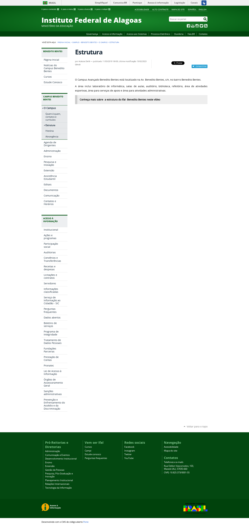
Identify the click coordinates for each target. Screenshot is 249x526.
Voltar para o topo (197, 426)
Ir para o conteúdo (50, 9)
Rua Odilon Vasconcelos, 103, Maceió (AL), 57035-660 (179, 467)
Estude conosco (93, 454)
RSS (206, 26)
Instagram (197, 26)
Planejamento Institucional (59, 480)
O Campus (103, 42)
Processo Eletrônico (160, 34)
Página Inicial (64, 42)
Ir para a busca (85, 9)
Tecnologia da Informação (58, 487)
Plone (86, 521)
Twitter (201, 26)
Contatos (203, 34)
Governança (92, 34)
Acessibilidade (142, 9)
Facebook (188, 26)
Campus (75, 42)
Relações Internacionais (57, 484)
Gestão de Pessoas (54, 469)
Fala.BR (191, 34)
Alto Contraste (160, 9)
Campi (88, 450)
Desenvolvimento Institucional (61, 458)
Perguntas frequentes (96, 458)
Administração (52, 451)
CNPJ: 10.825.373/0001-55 (177, 472)
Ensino (48, 462)
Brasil (52, 2)
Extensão (50, 466)
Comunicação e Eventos (57, 455)
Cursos (88, 446)
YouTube (193, 26)
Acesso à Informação (112, 34)
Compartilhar (201, 66)
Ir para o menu (68, 9)
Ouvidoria (178, 34)
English (202, 9)
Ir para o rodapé (103, 9)
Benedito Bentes (89, 42)
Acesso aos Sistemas (137, 34)
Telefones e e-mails (173, 462)
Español (192, 9)
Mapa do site (178, 9)
